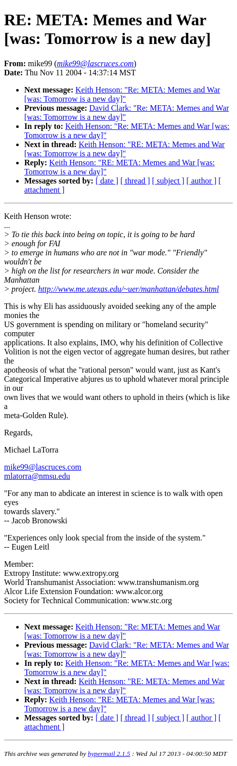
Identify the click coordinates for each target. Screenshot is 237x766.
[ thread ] (135, 180)
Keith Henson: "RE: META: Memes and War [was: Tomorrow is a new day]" (124, 149)
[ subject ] (168, 180)
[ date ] (107, 180)
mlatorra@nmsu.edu (37, 476)
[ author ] (201, 180)
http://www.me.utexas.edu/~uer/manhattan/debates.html (128, 289)
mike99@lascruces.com (42, 467)
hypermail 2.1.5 (109, 753)
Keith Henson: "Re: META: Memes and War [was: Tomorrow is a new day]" (122, 94)
